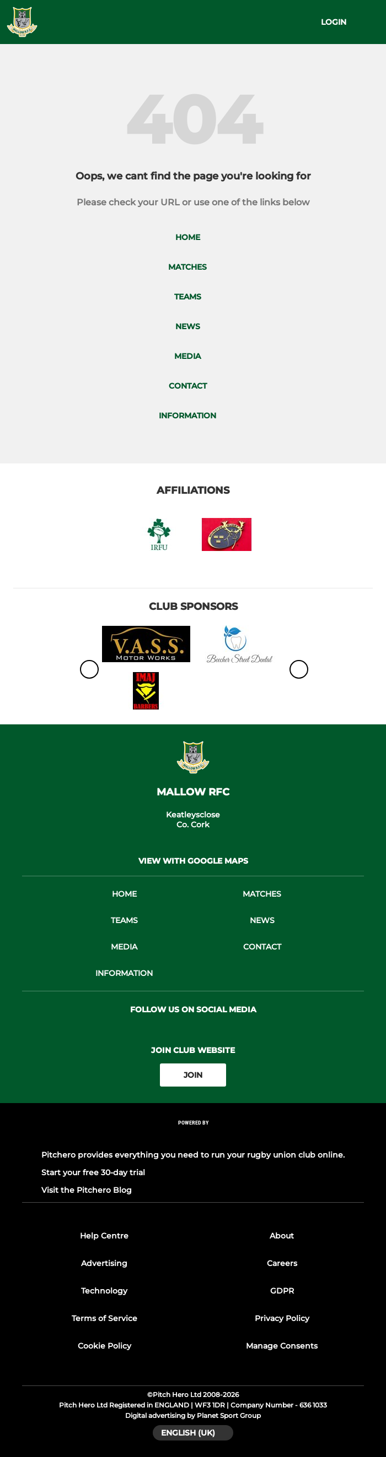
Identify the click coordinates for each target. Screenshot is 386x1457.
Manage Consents (282, 1346)
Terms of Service (104, 1318)
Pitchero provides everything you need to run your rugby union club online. (193, 1155)
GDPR (282, 1291)
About (282, 1236)
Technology (104, 1291)
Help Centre (104, 1236)
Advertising (104, 1263)
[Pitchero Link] (193, 1137)
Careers (282, 1263)
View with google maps (193, 861)
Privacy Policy (282, 1318)
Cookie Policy (104, 1346)
